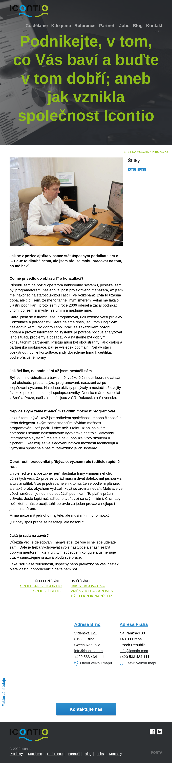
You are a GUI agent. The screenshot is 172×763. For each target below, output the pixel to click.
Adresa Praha (134, 624)
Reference (85, 25)
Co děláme (37, 25)
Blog (138, 25)
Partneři (107, 25)
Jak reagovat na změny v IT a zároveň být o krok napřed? (92, 591)
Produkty (16, 754)
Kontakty (115, 754)
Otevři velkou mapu (96, 663)
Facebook (152, 731)
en (160, 31)
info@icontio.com (88, 651)
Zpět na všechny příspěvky (146, 151)
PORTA (156, 752)
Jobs (124, 25)
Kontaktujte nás (86, 709)
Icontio (29, 735)
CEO (132, 169)
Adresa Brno (87, 624)
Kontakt (154, 25)
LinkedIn (159, 731)
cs (155, 31)
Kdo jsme (61, 25)
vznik (142, 169)
